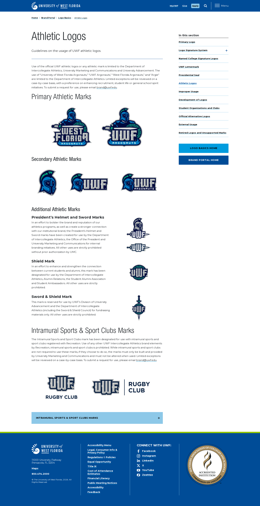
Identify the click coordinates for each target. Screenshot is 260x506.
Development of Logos (193, 99)
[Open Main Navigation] (221, 6)
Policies (111, 457)
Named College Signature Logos (198, 58)
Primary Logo (187, 42)
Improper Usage (188, 91)
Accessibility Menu (99, 445)
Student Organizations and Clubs (199, 108)
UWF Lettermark (189, 66)
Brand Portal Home (204, 160)
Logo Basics (64, 18)
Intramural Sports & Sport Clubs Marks (67, 417)
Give (184, 6)
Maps (35, 468)
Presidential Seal (189, 75)
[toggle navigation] (227, 50)
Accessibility (95, 487)
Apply (195, 6)
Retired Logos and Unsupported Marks (202, 132)
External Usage (188, 124)
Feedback (94, 492)
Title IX (92, 466)
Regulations (95, 457)
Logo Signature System (193, 50)
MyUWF (174, 6)
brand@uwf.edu (107, 87)
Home (35, 18)
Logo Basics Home (203, 148)
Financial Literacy (99, 478)
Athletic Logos (80, 18)
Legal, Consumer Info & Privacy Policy (102, 451)
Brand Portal (48, 18)
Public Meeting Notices (102, 482)
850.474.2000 (40, 473)
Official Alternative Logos (194, 116)
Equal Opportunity (99, 461)
